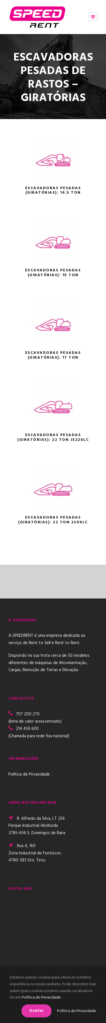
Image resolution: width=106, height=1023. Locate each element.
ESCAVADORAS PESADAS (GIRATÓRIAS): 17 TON (53, 355)
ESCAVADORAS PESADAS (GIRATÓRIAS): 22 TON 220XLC (53, 520)
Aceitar (36, 1011)
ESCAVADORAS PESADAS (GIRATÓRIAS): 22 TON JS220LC (53, 437)
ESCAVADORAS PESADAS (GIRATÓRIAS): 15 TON (53, 272)
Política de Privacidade (29, 774)
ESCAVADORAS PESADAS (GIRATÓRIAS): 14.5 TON (53, 190)
